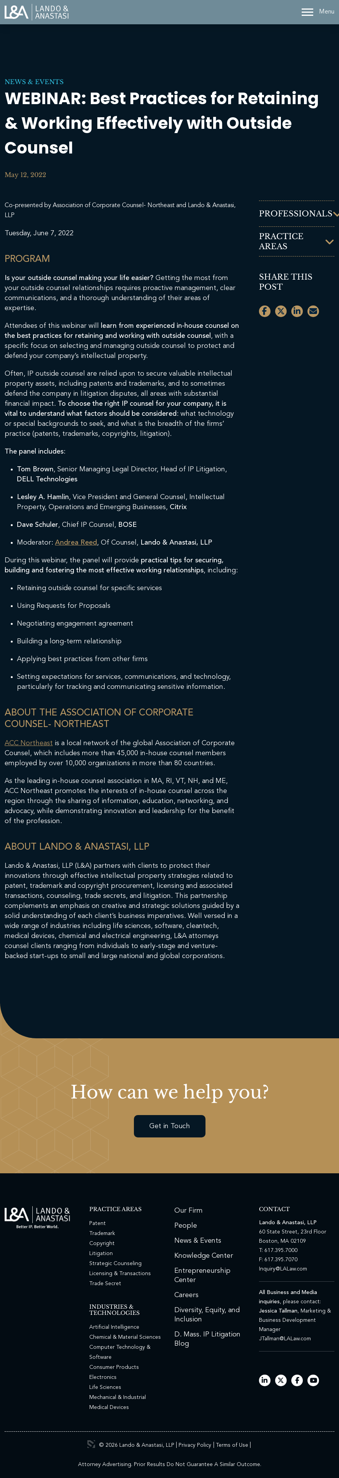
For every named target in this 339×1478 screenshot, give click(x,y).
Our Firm (188, 1210)
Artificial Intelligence (114, 1327)
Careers (186, 1295)
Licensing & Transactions (120, 1273)
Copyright (102, 1243)
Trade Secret (105, 1283)
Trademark (102, 1233)
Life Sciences (105, 1387)
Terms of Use (232, 1445)
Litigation (101, 1253)
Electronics (103, 1377)
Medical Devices (109, 1407)
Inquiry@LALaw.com (283, 1269)
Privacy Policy (195, 1445)
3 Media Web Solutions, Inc (91, 1444)
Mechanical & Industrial (117, 1397)
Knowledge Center (203, 1255)
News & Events (34, 82)
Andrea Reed (76, 542)
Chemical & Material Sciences (125, 1337)
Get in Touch (169, 1126)
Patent (97, 1223)
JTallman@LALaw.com (285, 1338)
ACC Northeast (29, 743)
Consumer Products (114, 1367)
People (185, 1225)
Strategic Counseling (115, 1263)
